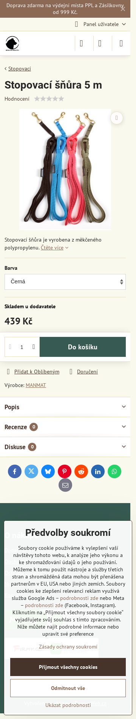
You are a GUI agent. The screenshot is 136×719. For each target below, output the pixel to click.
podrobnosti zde (79, 598)
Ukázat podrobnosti (68, 705)
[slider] (49, 99)
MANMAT (36, 385)
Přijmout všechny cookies (68, 667)
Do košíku (82, 347)
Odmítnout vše (68, 688)
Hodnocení (17, 98)
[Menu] (121, 43)
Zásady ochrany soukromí (68, 646)
